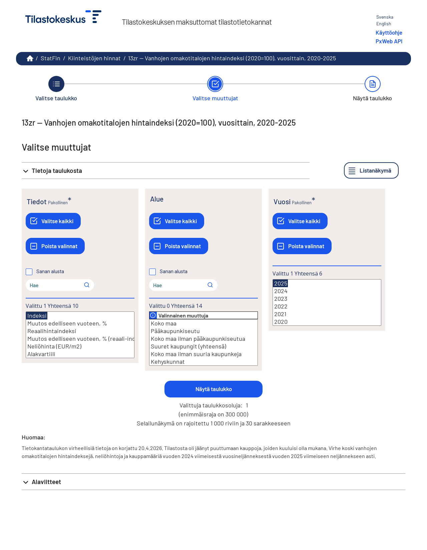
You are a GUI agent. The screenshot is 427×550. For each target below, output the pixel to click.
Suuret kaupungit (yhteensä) (203, 346)
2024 (327, 291)
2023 (327, 298)
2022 (327, 306)
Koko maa (203, 323)
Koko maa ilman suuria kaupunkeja (203, 354)
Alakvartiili (80, 354)
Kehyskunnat (203, 361)
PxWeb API (389, 41)
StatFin (50, 58)
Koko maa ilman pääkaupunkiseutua (203, 338)
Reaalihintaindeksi (80, 331)
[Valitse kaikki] (53, 221)
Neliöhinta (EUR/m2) (80, 346)
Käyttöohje (389, 32)
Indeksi (36, 315)
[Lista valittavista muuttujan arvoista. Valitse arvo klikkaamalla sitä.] (80, 334)
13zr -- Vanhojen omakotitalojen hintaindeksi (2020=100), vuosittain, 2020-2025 (232, 58)
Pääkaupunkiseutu (203, 331)
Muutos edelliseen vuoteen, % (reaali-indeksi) (80, 338)
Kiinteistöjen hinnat (94, 58)
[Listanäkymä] (371, 170)
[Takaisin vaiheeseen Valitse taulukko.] (56, 88)
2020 (327, 321)
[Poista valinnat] (55, 246)
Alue (156, 199)
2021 (327, 314)
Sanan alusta (50, 271)
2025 (280, 283)
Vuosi (282, 201)
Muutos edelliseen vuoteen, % (80, 323)
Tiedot (37, 201)
